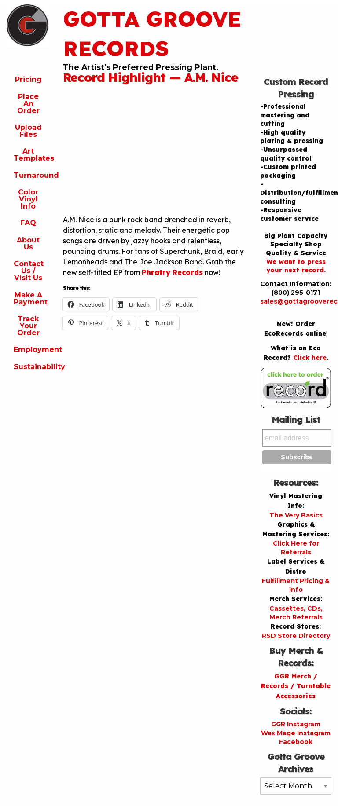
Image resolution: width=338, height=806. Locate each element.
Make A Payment (31, 298)
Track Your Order (28, 326)
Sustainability (32, 367)
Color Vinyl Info (28, 199)
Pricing (28, 79)
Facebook (295, 742)
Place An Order (28, 103)
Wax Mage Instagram (296, 733)
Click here (310, 358)
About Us (28, 243)
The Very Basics (296, 515)
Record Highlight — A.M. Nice (150, 77)
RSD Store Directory (296, 636)
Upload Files (28, 131)
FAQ (28, 223)
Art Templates (32, 154)
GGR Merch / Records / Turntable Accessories (296, 686)
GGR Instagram (295, 724)
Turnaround (32, 175)
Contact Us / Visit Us (29, 271)
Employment (32, 349)
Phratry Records (172, 272)
